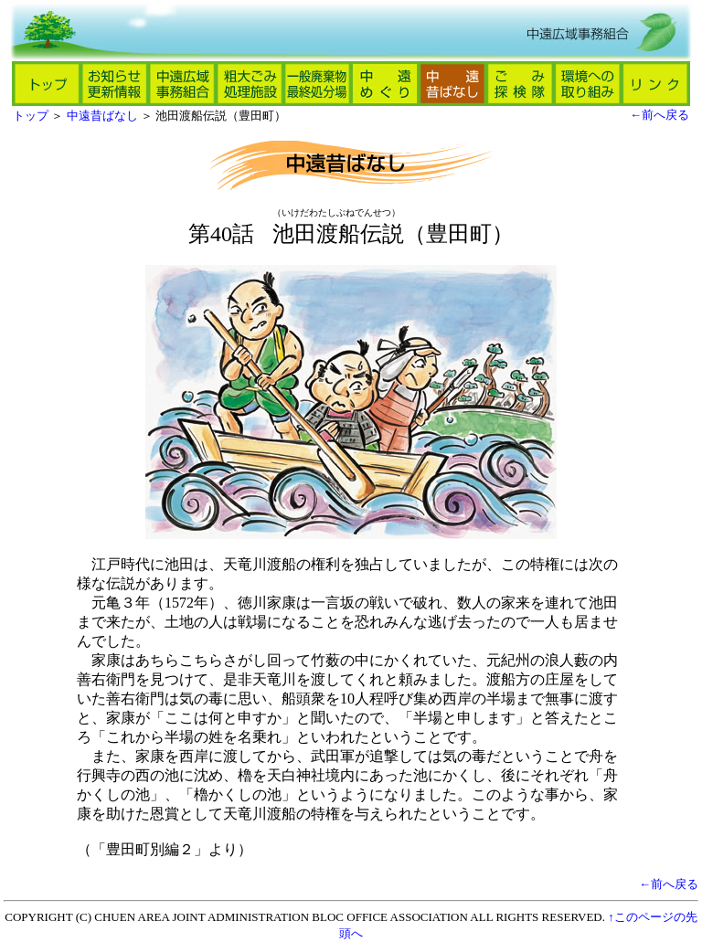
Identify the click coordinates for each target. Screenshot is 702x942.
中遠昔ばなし (102, 115)
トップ (30, 115)
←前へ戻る (659, 115)
